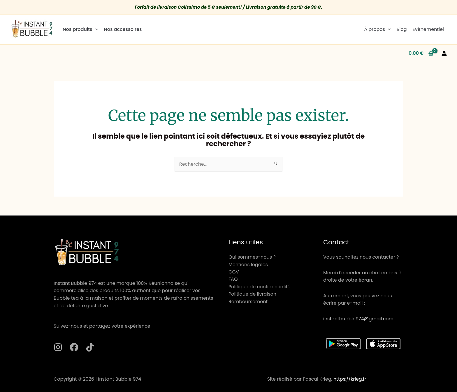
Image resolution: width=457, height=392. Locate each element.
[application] (95, 29)
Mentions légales (248, 264)
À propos (377, 29)
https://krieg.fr (349, 379)
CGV (233, 272)
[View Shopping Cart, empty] (421, 53)
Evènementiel (428, 29)
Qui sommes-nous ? (251, 257)
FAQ (233, 279)
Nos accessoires (123, 29)
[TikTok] (90, 347)
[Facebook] (74, 347)
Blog (402, 29)
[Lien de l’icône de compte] (444, 53)
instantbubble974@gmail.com (358, 318)
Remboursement (248, 302)
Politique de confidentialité (259, 287)
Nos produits (80, 29)
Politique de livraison (252, 294)
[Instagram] (58, 347)
